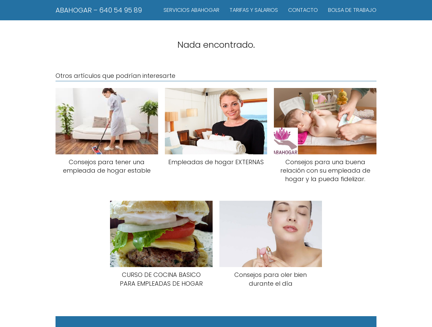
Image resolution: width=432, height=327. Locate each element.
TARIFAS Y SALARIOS (254, 10)
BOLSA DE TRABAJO (352, 10)
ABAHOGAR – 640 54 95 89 (99, 10)
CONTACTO (303, 10)
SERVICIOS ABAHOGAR (191, 10)
